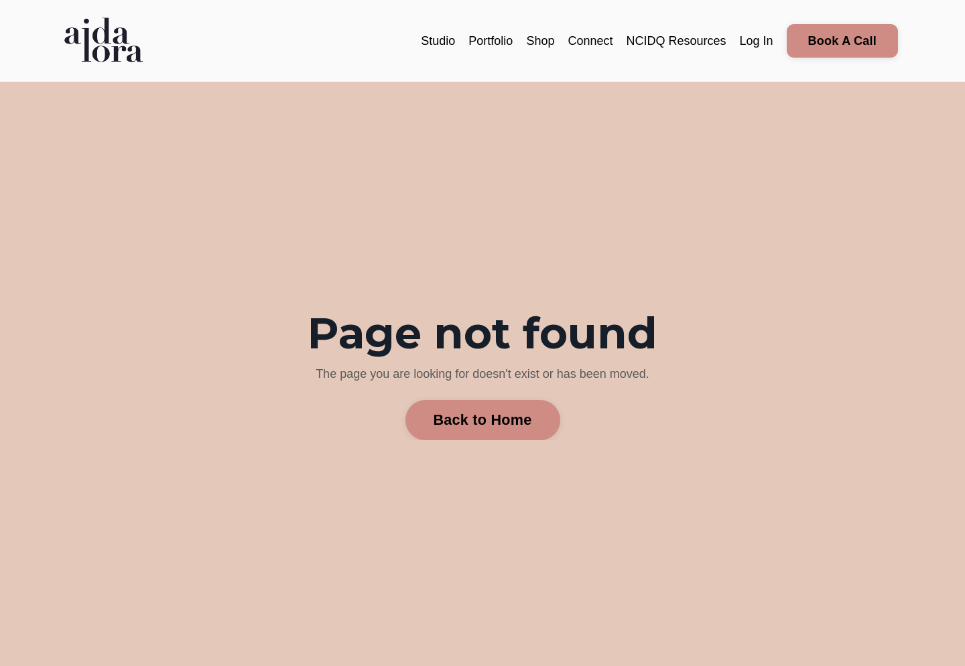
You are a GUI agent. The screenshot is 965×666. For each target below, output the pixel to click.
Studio (438, 41)
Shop (540, 41)
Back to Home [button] (483, 419)
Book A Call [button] (842, 41)
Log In (756, 41)
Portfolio (490, 41)
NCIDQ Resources (676, 41)
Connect (590, 41)
